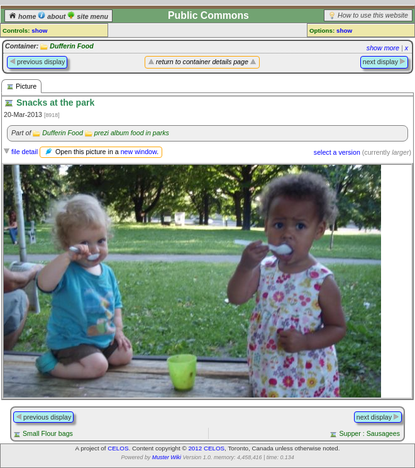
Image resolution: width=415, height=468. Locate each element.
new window (139, 151)
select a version (337, 152)
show (39, 30)
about (52, 16)
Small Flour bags (48, 433)
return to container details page (202, 61)
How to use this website (373, 15)
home (23, 16)
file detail (24, 151)
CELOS (118, 448)
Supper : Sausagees (369, 433)
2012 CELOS (206, 448)
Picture (21, 86)
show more (383, 48)
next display (384, 61)
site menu (87, 16)
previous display (37, 61)
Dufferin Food (72, 46)
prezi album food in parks (131, 132)
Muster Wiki (166, 457)
